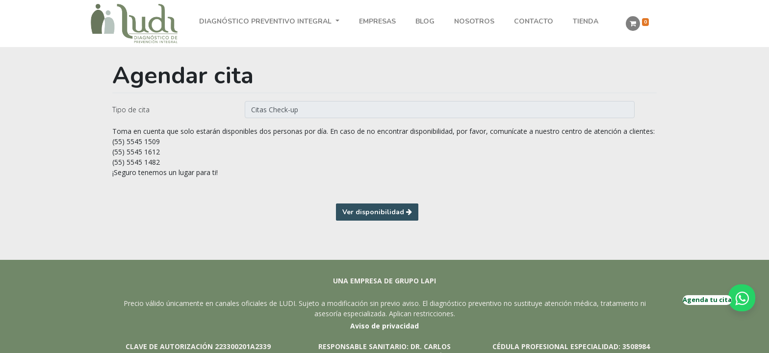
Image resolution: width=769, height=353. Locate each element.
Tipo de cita (131, 109)
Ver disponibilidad (377, 212)
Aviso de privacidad (384, 325)
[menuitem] (377, 21)
